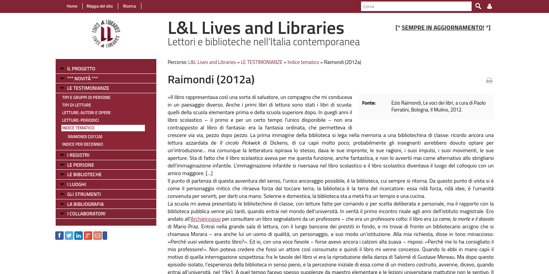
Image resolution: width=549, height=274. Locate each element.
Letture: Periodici (80, 120)
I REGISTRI (78, 155)
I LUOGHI (76, 184)
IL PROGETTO (81, 68)
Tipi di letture (76, 105)
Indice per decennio (82, 144)
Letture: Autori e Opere (86, 113)
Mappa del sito (100, 6)
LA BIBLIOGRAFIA (85, 204)
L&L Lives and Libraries (212, 62)
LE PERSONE (80, 165)
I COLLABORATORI (86, 213)
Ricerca (129, 6)
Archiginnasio (206, 219)
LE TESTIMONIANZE (88, 88)
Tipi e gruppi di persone (86, 97)
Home (72, 6)
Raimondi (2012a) (85, 137)
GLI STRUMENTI (84, 194)
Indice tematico (78, 128)
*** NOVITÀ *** (82, 78)
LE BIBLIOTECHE (84, 174)
